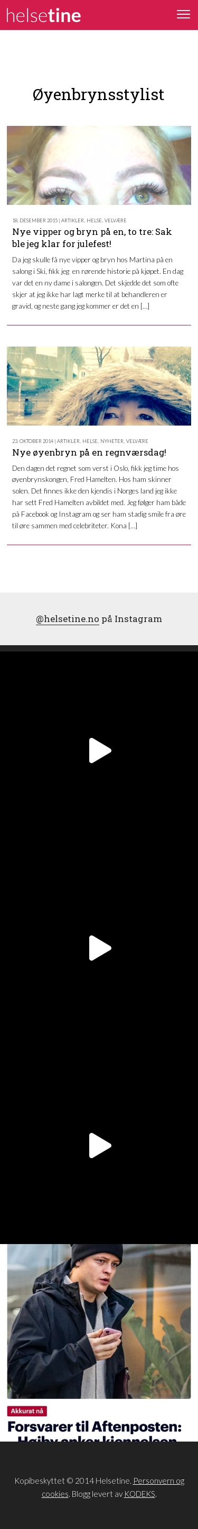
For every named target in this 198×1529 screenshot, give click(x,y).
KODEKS (139, 1493)
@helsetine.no (67, 619)
